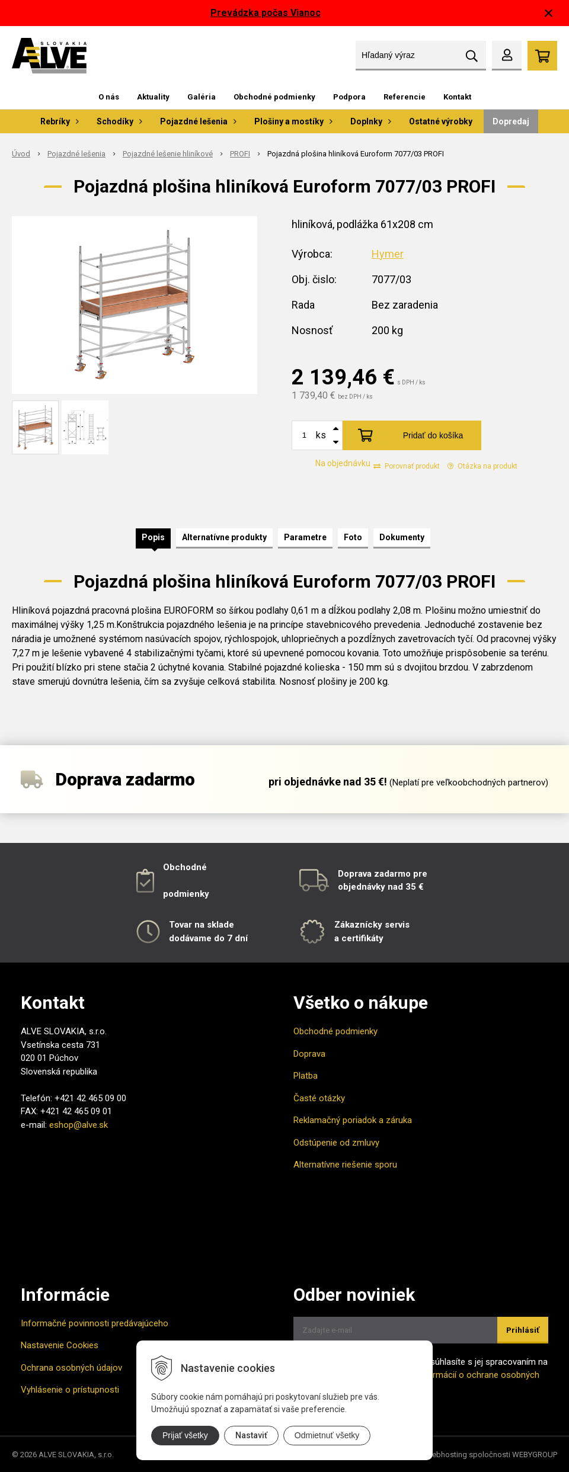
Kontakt (457, 96)
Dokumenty (401, 537)
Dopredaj (511, 121)
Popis (153, 537)
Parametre (305, 537)
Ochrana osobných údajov (71, 1367)
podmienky (186, 894)
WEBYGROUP (534, 1454)
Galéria (201, 96)
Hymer (388, 254)
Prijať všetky (185, 1435)
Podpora (349, 96)
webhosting (446, 1454)
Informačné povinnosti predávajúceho (94, 1323)
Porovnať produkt (406, 466)
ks (321, 435)
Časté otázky (319, 1098)
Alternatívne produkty (224, 537)
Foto (353, 537)
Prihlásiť (522, 1330)
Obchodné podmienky (274, 96)
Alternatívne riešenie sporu (345, 1164)
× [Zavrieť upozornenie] (549, 13)
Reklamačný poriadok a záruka (352, 1120)
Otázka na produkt (482, 466)
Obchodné (185, 867)
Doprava (309, 1053)
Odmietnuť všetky (327, 1435)
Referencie (404, 96)
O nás (108, 96)
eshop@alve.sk (78, 1125)
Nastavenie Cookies (59, 1345)
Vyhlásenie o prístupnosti (70, 1389)
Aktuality (153, 96)
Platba (305, 1075)
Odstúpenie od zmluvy (336, 1142)
